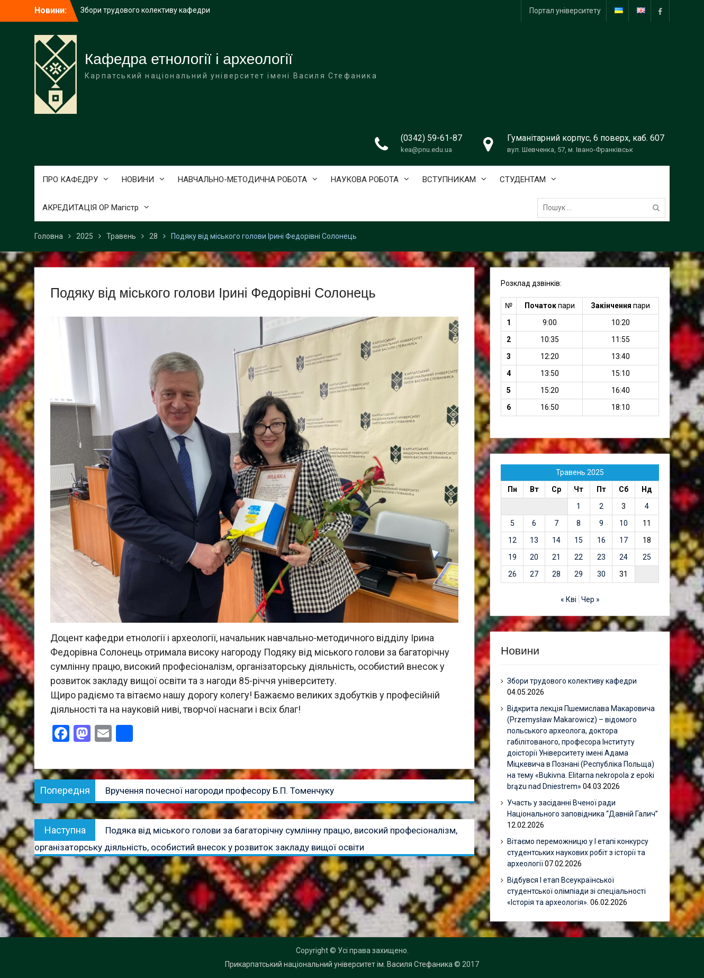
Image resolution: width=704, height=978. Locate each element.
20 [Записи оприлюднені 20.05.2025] (534, 557)
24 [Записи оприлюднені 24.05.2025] (623, 557)
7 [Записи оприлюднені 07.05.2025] (556, 523)
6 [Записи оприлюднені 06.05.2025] (534, 523)
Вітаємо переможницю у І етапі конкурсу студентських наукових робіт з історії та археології (577, 852)
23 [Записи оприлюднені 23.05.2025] (601, 557)
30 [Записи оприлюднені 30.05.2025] (601, 574)
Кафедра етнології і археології (189, 59)
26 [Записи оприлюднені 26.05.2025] (512, 574)
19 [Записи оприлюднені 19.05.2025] (512, 557)
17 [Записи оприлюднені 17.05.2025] (623, 540)
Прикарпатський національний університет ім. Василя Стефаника (339, 964)
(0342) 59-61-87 (431, 138)
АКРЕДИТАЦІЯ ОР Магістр (90, 207)
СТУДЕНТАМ (523, 179)
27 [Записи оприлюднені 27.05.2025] (534, 574)
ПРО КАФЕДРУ (70, 179)
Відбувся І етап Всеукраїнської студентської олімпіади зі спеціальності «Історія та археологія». (576, 891)
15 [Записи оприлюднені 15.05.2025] (578, 540)
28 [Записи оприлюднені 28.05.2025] (556, 574)
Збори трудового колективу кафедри (145, 10)
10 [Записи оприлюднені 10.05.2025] (623, 523)
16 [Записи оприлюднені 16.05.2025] (601, 540)
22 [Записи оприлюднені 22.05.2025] (578, 557)
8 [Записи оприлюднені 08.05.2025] (578, 523)
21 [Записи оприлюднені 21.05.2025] (556, 557)
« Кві (568, 599)
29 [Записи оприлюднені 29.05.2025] (578, 574)
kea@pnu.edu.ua (426, 150)
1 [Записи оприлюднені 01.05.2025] (578, 506)
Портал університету (565, 10)
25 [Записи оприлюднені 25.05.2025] (647, 557)
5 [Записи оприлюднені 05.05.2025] (512, 523)
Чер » (590, 599)
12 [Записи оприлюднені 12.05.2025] (512, 540)
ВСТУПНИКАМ (449, 179)
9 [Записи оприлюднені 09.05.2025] (601, 523)
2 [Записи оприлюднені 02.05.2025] (601, 506)
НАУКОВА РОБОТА (365, 179)
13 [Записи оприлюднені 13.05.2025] (534, 540)
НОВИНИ (138, 179)
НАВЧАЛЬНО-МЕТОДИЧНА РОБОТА (242, 179)
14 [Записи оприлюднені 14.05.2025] (556, 540)
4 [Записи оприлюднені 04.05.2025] (647, 506)
